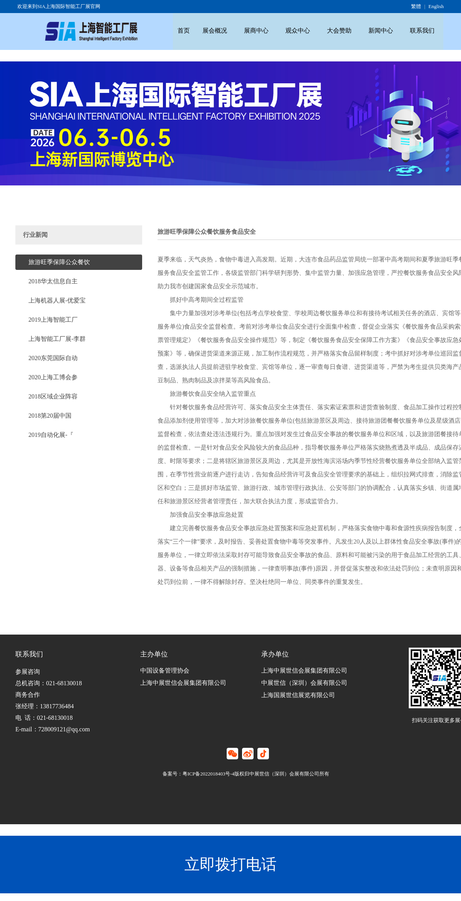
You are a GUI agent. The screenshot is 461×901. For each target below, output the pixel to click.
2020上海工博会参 (53, 377)
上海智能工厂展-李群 (57, 338)
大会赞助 (351, 28)
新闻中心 (395, 28)
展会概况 (218, 28)
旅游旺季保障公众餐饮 (59, 261)
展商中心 (262, 28)
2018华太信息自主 (53, 281)
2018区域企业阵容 (53, 396)
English (436, 6)
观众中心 (307, 28)
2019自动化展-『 (50, 434)
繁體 (416, 6)
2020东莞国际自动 (53, 357)
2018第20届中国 (49, 415)
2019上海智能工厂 (53, 319)
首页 (185, 28)
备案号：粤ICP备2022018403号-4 (198, 774)
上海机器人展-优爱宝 (57, 300)
